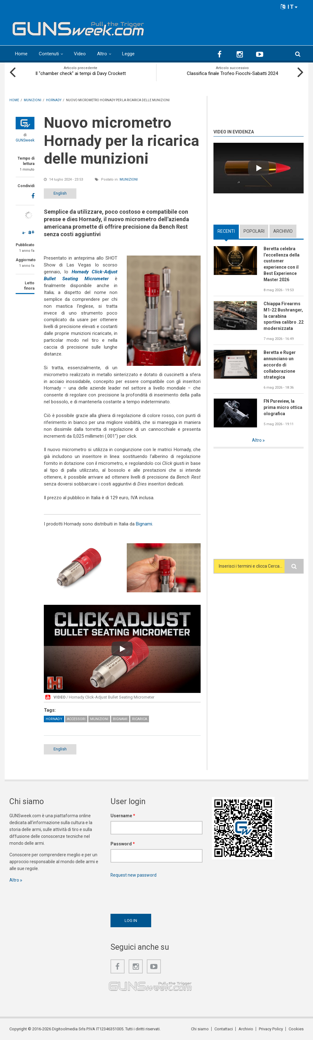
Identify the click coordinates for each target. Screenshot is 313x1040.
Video (80, 54)
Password (122, 843)
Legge (128, 54)
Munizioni (129, 179)
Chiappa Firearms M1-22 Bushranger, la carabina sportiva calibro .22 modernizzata (284, 316)
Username (122, 815)
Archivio (283, 231)
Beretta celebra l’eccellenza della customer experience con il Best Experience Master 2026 (282, 264)
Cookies (296, 1029)
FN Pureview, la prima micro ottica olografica (283, 407)
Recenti (226, 231)
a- (24, 233)
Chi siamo (200, 1029)
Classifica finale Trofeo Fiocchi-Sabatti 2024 (232, 73)
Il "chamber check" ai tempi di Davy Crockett (80, 73)
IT (289, 6)
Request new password (133, 875)
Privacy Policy (271, 1029)
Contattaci (223, 1029)
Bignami (144, 524)
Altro (102, 54)
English (60, 193)
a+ (31, 232)
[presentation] (158, 894)
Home (21, 54)
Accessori (76, 719)
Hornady (54, 719)
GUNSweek (25, 140)
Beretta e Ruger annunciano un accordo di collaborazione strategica (280, 365)
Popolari (254, 231)
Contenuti (49, 54)
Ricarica (139, 719)
